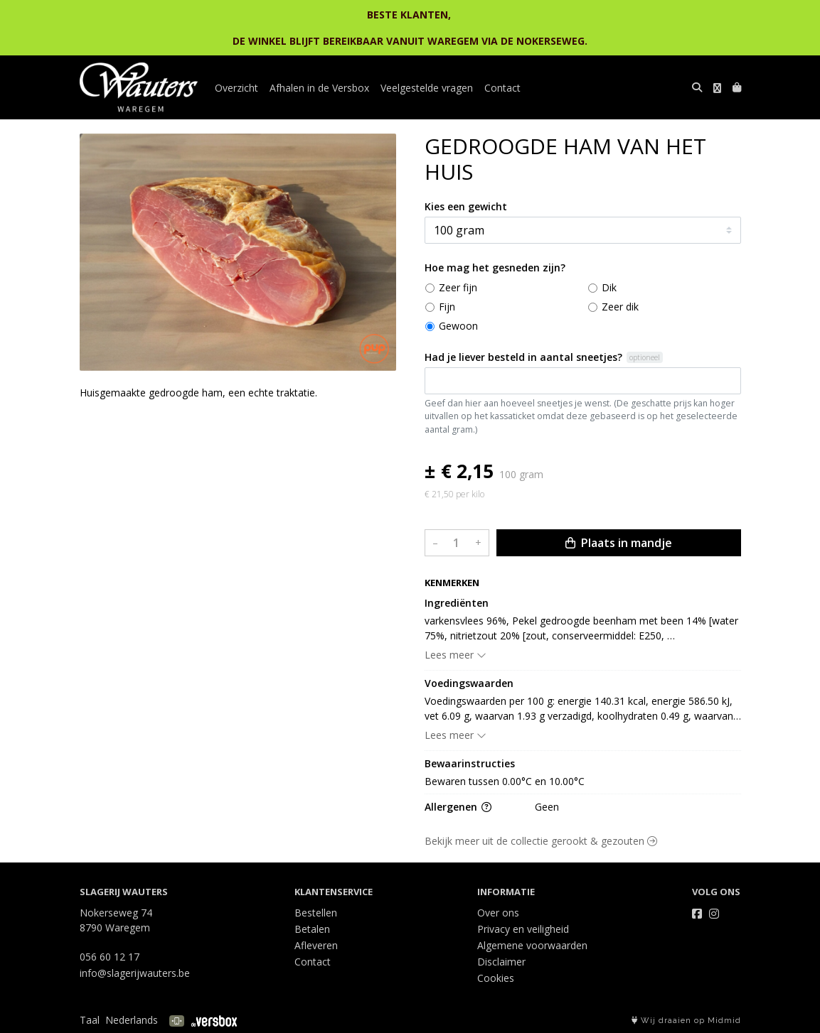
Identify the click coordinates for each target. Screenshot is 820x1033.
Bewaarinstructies (470, 763)
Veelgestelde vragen (426, 87)
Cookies (495, 978)
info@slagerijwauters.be (135, 973)
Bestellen (315, 912)
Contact (502, 87)
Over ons (498, 912)
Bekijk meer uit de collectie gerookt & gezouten (541, 841)
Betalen (312, 929)
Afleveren (316, 945)
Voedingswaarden (469, 683)
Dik (609, 287)
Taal (90, 1020)
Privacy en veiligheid (523, 929)
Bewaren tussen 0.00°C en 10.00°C (505, 781)
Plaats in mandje (618, 543)
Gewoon (458, 325)
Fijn (447, 306)
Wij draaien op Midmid (686, 1020)
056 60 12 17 (109, 956)
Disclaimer (501, 961)
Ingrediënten (457, 603)
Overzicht (236, 87)
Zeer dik (620, 306)
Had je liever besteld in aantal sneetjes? (523, 357)
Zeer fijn (458, 287)
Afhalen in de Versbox (319, 87)
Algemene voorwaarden (532, 945)
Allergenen (458, 806)
